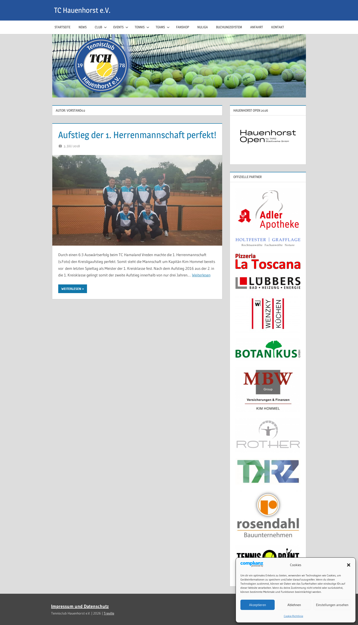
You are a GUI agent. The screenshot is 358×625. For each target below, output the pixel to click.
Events (120, 27)
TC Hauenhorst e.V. (82, 10)
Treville (109, 613)
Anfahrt (256, 27)
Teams (163, 27)
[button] (348, 565)
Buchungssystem (229, 27)
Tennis (142, 27)
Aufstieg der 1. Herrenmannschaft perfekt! (137, 134)
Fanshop (182, 27)
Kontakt (277, 27)
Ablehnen (294, 605)
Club (101, 27)
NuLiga (202, 27)
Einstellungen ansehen (332, 605)
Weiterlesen (201, 275)
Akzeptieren (257, 605)
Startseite (62, 27)
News (83, 27)
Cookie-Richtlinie (293, 616)
